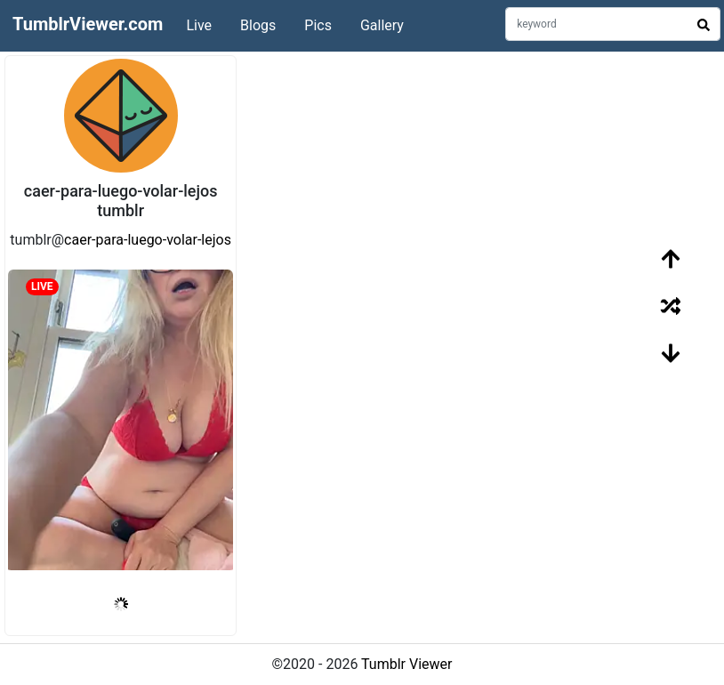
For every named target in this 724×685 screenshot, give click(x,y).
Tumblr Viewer (406, 664)
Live (199, 25)
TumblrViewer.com (87, 24)
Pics (318, 25)
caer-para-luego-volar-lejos (147, 239)
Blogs (258, 25)
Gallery (382, 25)
